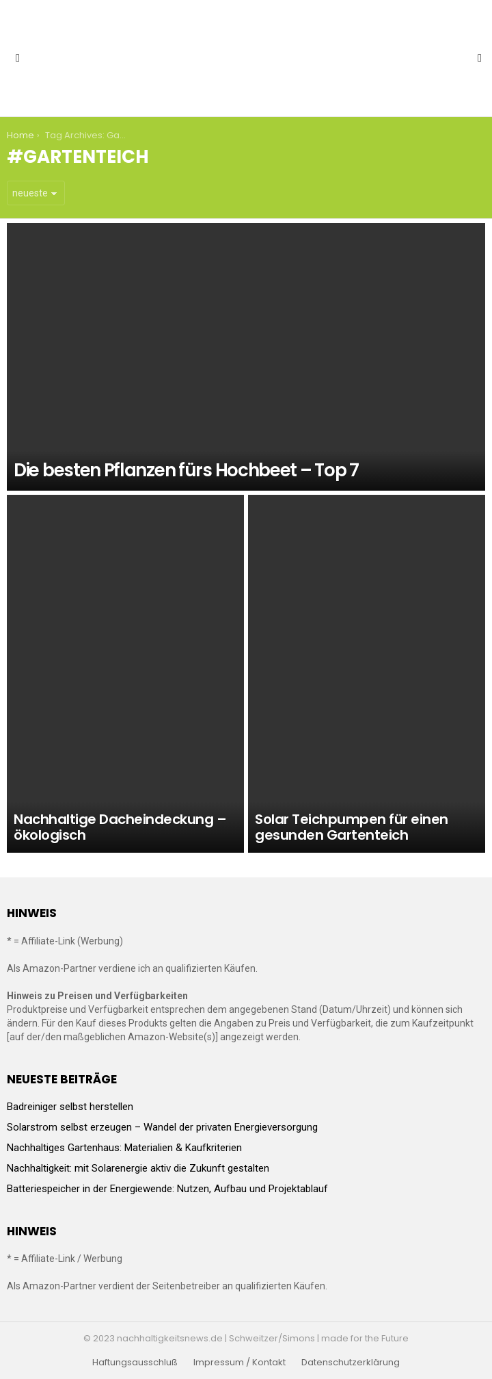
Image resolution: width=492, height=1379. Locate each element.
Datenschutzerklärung (350, 1362)
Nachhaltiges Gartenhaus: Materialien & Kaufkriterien (124, 1148)
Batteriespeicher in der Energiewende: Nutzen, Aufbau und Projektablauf (167, 1189)
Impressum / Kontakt (239, 1362)
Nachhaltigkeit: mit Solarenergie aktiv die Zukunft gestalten (138, 1168)
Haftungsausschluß (135, 1362)
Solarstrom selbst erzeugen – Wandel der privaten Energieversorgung (162, 1127)
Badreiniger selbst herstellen (70, 1106)
